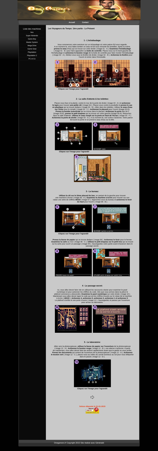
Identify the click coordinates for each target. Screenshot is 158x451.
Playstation (32, 52)
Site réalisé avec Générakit (92, 443)
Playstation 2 (32, 55)
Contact (85, 22)
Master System (32, 42)
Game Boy (32, 39)
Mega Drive (32, 45)
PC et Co (32, 59)
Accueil (72, 22)
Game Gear (31, 49)
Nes (32, 32)
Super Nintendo (32, 36)
